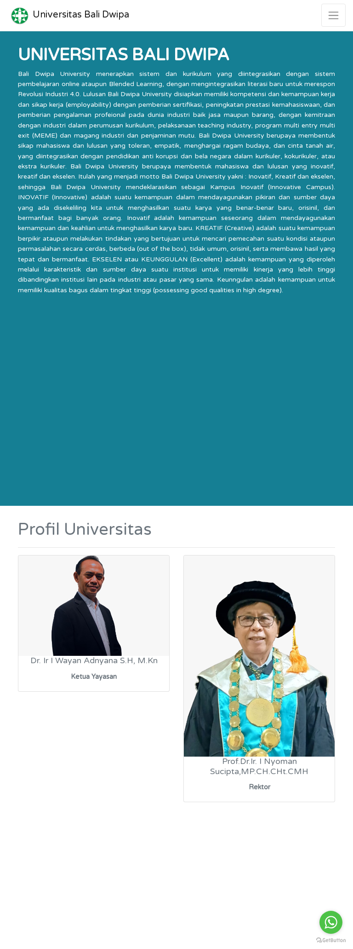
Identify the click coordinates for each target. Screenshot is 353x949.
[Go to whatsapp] (330, 922)
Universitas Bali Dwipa (68, 15)
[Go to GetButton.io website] (331, 940)
